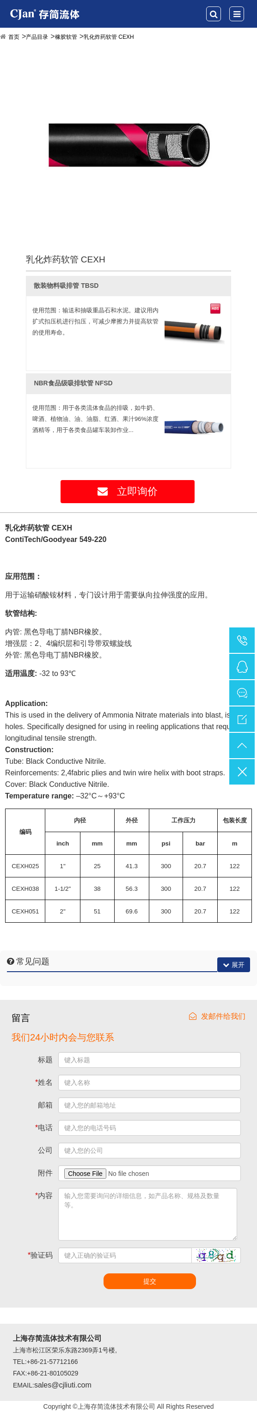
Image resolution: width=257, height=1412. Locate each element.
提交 (149, 1281)
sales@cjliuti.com (63, 1385)
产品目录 (37, 37)
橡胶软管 (66, 37)
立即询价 (128, 491)
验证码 (40, 1255)
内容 (44, 1195)
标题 (45, 1060)
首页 (13, 37)
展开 (234, 964)
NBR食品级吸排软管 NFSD (73, 383)
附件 (45, 1173)
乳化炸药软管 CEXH (109, 37)
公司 (45, 1150)
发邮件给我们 (217, 1016)
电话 (44, 1128)
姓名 (44, 1082)
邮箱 (45, 1105)
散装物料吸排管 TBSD (66, 285)
